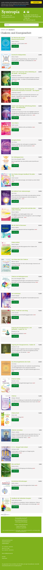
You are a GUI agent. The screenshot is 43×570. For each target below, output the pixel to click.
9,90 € (40, 464)
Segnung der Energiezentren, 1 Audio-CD (23, 344)
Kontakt (3, 556)
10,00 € (40, 140)
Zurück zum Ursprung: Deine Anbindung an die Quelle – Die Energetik (24, 72)
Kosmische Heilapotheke (19, 54)
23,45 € (40, 37)
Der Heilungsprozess (17, 157)
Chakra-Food (15, 413)
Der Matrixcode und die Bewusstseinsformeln (18, 38)
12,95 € (40, 293)
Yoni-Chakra (15, 123)
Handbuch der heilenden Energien (21, 498)
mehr (25, 43)
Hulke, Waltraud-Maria (17, 500)
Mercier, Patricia (15, 261)
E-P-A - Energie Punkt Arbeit (20, 447)
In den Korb (15, 46)
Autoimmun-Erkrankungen (19, 481)
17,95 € (40, 498)
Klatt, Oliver (14, 193)
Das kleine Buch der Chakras (20, 259)
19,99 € (40, 327)
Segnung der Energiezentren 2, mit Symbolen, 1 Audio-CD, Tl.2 (22, 328)
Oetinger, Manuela (16, 398)
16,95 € (40, 310)
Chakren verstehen (17, 430)
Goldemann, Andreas (16, 75)
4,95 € (40, 430)
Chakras (14, 396)
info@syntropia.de (30, 20)
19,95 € (40, 157)
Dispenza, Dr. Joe (15, 331)
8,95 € (40, 379)
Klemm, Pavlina (15, 57)
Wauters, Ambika (15, 432)
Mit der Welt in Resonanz (19, 225)
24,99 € (40, 54)
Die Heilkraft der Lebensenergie (21, 191)
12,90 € (40, 447)
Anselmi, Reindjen (15, 295)
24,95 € (40, 72)
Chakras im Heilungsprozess (20, 276)
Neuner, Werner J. (15, 41)
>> (9, 514)
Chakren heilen (16, 379)
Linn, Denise (14, 142)
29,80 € (40, 362)
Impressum (4, 558)
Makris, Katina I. (15, 483)
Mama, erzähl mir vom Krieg (20, 310)
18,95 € (40, 123)
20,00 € (40, 208)
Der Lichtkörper (16, 293)
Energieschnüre (16, 140)
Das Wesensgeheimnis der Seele (21, 362)
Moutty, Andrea (15, 466)
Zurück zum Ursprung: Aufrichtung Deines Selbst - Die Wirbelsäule (24, 106)
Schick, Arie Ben (15, 312)
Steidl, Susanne (15, 125)
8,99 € (40, 259)
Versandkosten (31, 564)
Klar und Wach (16, 464)
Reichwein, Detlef (15, 449)
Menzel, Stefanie (15, 212)
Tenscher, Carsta (15, 381)
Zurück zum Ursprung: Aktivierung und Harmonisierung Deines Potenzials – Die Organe (25, 89)
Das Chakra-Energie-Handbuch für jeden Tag (23, 175)
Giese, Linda (14, 415)
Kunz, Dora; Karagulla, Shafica (18, 159)
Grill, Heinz (14, 364)
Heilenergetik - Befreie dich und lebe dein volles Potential (24, 209)
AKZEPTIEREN (36, 2)
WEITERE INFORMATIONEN (20, 5)
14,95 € (40, 174)
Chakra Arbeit (16, 242)
